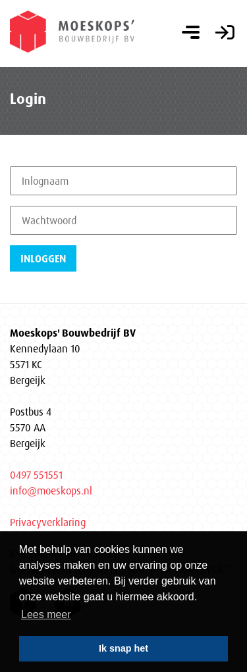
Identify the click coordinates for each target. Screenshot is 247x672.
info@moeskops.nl (51, 490)
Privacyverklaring (48, 522)
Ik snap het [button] (123, 648)
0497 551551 (36, 474)
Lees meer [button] (46, 614)
